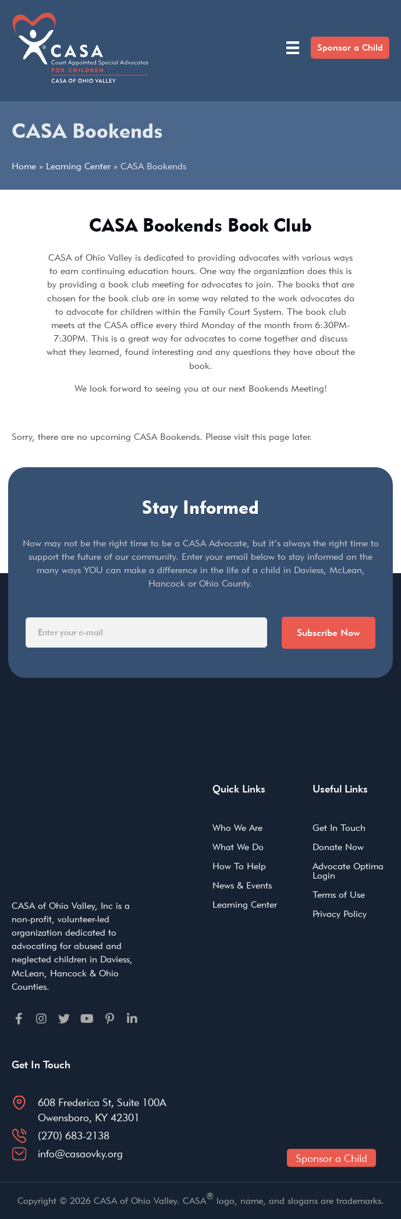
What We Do (238, 846)
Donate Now (338, 846)
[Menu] (292, 47)
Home (24, 166)
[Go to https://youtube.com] (87, 1018)
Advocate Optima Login (348, 871)
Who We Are (237, 827)
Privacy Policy (340, 913)
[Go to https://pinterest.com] (109, 1018)
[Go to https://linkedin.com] (132, 1018)
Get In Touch (339, 827)
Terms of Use (339, 894)
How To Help (239, 866)
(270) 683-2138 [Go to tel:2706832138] (73, 1135)
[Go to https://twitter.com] (64, 1018)
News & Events (242, 885)
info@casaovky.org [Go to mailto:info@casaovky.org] (80, 1153)
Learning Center (78, 166)
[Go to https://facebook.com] (19, 1018)
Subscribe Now (328, 632)
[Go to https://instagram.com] (41, 1018)
